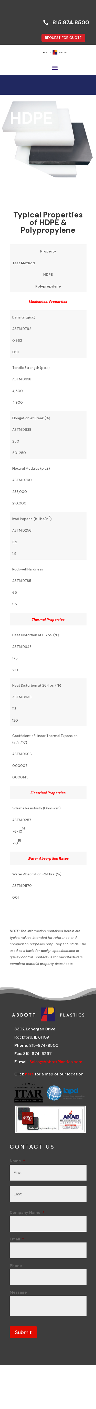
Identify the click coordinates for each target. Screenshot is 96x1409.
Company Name (27, 1212)
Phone (16, 1265)
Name (17, 1160)
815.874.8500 (70, 22)
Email (17, 1239)
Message (18, 1292)
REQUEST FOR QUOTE (63, 37)
